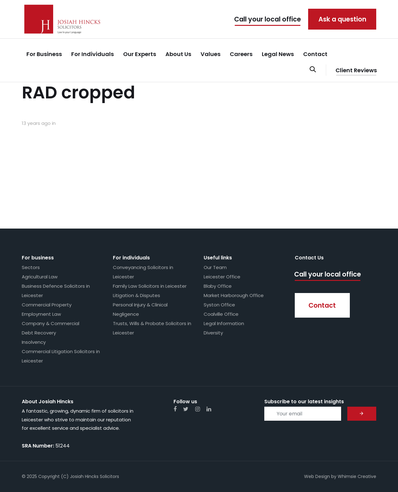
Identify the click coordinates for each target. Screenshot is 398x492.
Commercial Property (47, 304)
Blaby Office (218, 286)
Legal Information (224, 323)
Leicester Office (222, 276)
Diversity (213, 332)
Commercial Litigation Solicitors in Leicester (61, 356)
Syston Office (219, 304)
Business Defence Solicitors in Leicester (56, 291)
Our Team (215, 267)
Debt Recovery (39, 332)
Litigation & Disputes (136, 295)
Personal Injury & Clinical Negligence (140, 309)
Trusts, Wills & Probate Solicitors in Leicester (152, 328)
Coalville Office (221, 314)
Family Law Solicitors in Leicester (150, 286)
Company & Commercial (50, 323)
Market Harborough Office (234, 295)
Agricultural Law (40, 276)
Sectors (31, 267)
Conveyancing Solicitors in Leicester (143, 272)
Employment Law (41, 314)
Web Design (317, 476)
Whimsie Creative (357, 476)
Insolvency (34, 342)
